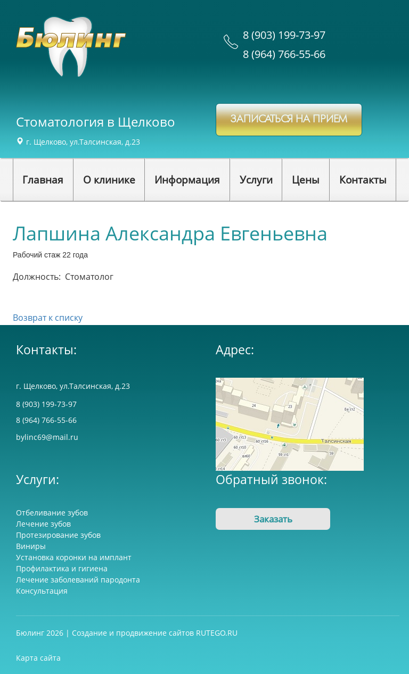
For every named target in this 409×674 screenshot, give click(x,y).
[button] (109, 180)
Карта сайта (38, 658)
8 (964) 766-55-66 (284, 54)
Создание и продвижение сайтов (133, 633)
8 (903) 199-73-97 (284, 35)
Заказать (273, 519)
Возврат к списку (48, 317)
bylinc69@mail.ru (47, 437)
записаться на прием (289, 119)
